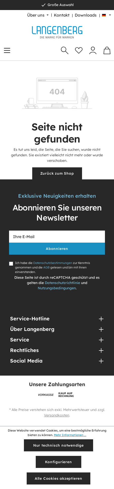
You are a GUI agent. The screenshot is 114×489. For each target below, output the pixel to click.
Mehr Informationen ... (70, 435)
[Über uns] (38, 15)
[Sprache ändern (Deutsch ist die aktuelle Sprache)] (106, 15)
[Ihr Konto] (93, 50)
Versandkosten (56, 415)
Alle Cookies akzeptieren (58, 478)
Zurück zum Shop (57, 173)
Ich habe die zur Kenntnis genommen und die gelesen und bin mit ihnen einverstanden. (52, 267)
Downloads (86, 15)
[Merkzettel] (79, 50)
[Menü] (7, 50)
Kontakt (61, 15)
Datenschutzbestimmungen (52, 263)
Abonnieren (57, 248)
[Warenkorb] (107, 50)
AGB (46, 267)
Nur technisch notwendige (58, 445)
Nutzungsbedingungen (57, 288)
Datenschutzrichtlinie (62, 283)
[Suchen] (65, 50)
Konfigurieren (58, 462)
